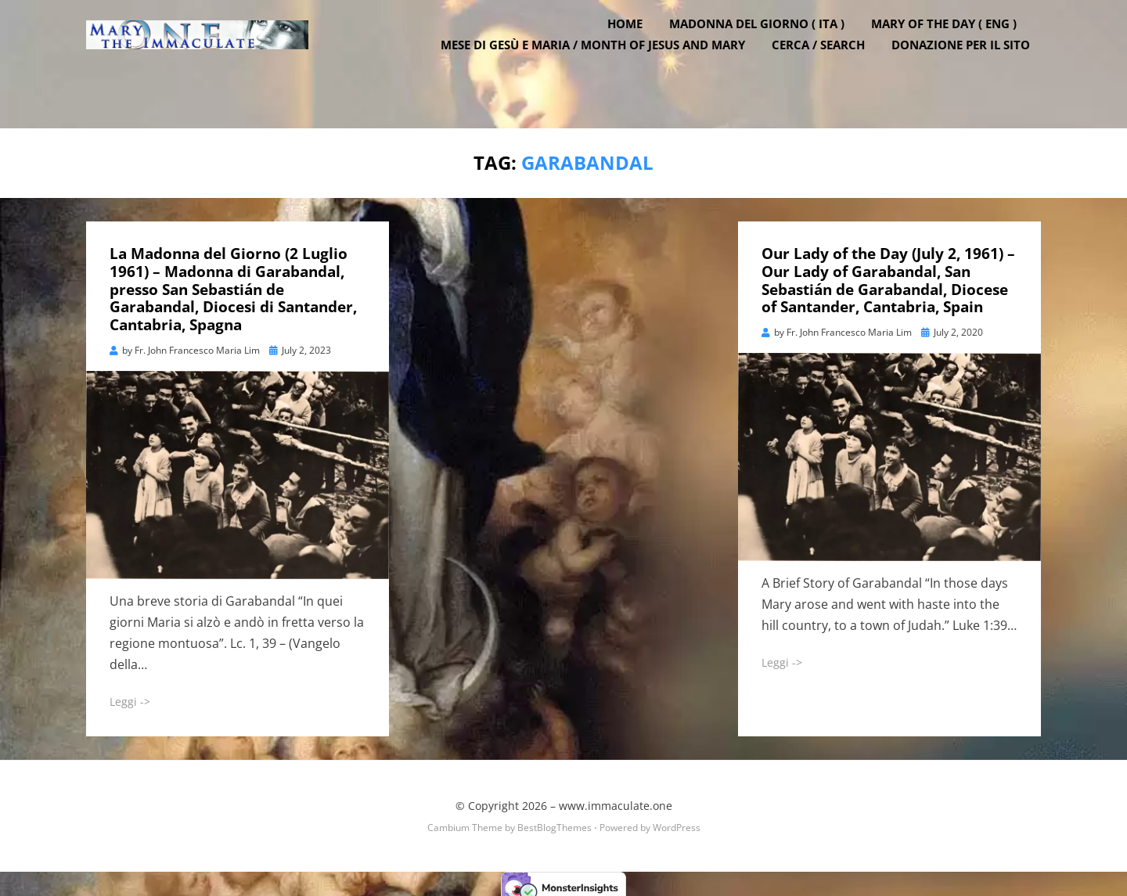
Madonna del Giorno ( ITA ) (767, 49)
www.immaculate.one (615, 798)
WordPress (676, 820)
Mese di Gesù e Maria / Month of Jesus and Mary (604, 70)
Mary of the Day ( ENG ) (955, 49)
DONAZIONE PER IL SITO (971, 70)
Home (636, 49)
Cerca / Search (829, 70)
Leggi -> (130, 693)
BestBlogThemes (554, 820)
